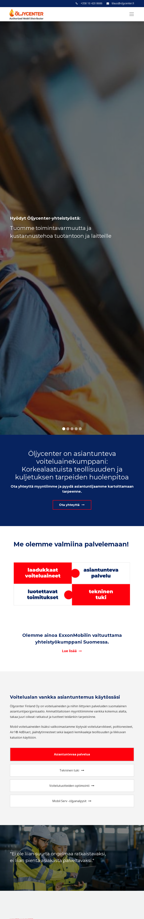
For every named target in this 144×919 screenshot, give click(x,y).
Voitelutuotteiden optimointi (72, 785)
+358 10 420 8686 (91, 3)
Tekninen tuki (72, 770)
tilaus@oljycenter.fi (123, 3)
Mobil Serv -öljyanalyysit (72, 801)
